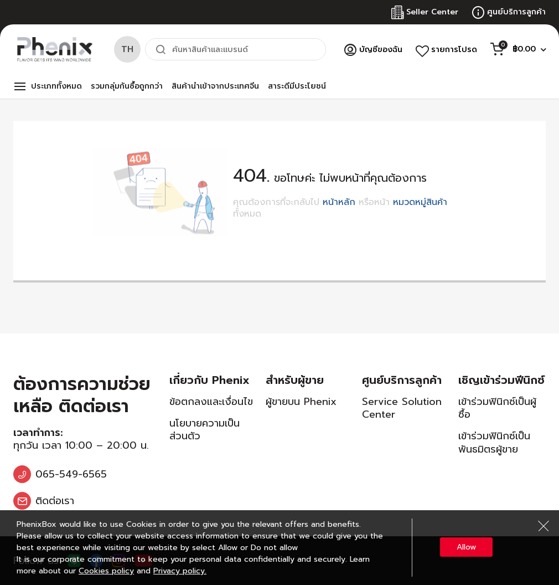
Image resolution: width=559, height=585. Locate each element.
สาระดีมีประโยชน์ (297, 86)
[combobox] (235, 49)
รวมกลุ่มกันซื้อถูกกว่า (127, 86)
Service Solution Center (402, 408)
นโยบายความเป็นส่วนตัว (204, 429)
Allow (466, 547)
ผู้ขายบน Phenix (301, 401)
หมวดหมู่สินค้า (420, 202)
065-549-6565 (71, 474)
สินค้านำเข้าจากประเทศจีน (215, 86)
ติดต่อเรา (54, 501)
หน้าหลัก (339, 202)
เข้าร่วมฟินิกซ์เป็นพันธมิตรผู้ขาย (494, 442)
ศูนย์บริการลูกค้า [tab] (402, 380)
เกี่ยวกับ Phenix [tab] (209, 380)
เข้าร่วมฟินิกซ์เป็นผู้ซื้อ (497, 408)
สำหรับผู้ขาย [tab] (295, 380)
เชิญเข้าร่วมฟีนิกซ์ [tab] (501, 380)
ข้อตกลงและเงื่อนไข (211, 401)
